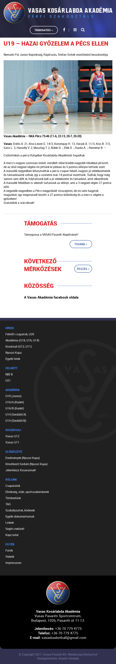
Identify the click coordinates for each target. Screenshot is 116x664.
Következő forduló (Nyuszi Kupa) (26, 464)
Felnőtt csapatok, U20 (19, 334)
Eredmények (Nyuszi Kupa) (22, 458)
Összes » (83, 269)
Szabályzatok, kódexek (20, 510)
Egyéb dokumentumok (19, 516)
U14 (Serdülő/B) (15, 421)
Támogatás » (44, 30)
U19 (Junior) (13, 396)
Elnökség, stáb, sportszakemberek (27, 492)
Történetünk (13, 498)
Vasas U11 (12, 442)
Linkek (9, 523)
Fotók (9, 550)
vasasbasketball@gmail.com (64, 637)
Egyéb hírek (12, 359)
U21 (8, 380)
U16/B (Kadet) (14, 408)
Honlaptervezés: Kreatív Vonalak (58, 658)
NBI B (9, 374)
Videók (9, 557)
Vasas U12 (12, 436)
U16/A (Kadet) (14, 402)
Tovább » (80, 244)
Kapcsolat (12, 535)
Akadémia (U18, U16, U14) (22, 340)
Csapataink (12, 486)
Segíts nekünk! (14, 529)
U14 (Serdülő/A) (15, 414)
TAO (8, 504)
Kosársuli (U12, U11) (18, 346)
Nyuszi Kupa (13, 353)
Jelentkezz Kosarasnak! (20, 470)
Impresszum (13, 563)
